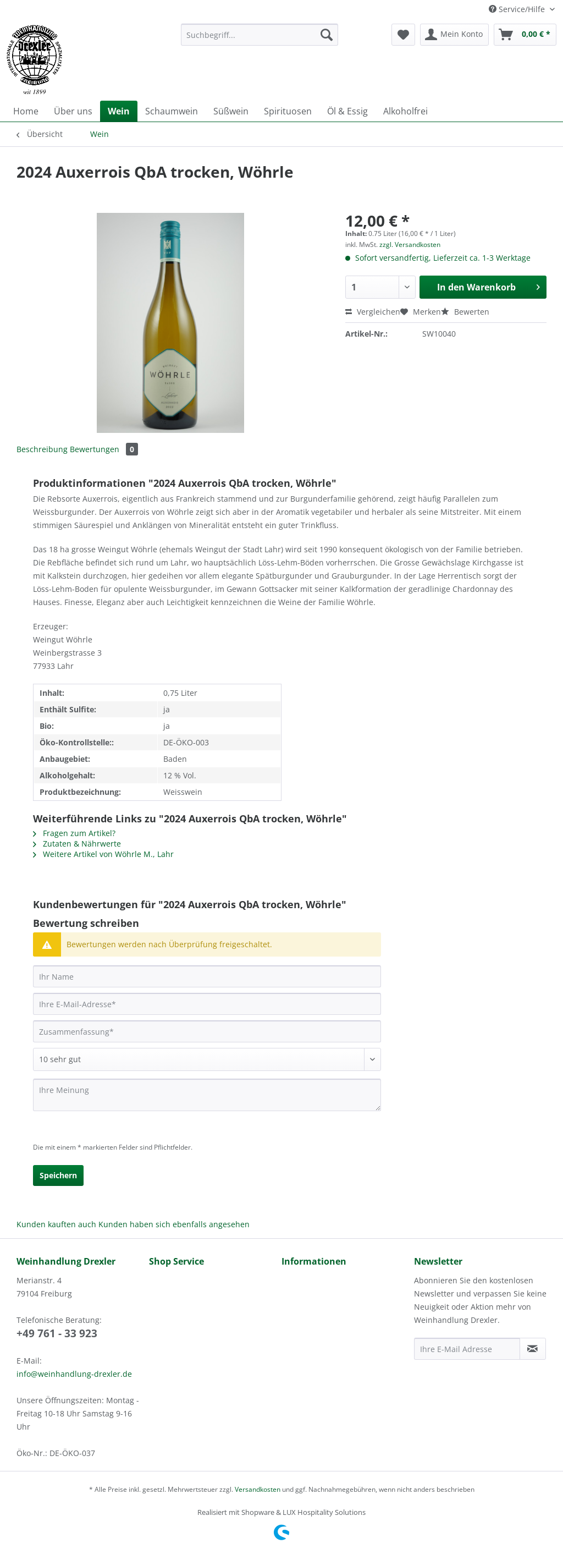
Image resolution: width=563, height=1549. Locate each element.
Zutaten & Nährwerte (77, 843)
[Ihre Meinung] (207, 1095)
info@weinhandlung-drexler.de (74, 1374)
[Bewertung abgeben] (207, 1059)
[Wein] (118, 111)
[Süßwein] (231, 111)
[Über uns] (73, 111)
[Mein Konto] (454, 35)
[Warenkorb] (525, 35)
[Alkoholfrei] (405, 111)
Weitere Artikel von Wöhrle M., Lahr (103, 854)
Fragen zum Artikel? (74, 833)
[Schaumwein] (171, 111)
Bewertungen (104, 449)
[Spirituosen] (287, 111)
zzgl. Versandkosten (409, 244)
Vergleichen (372, 311)
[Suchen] (326, 35)
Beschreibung (42, 449)
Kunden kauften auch (56, 1224)
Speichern (58, 1175)
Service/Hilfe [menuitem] (518, 9)
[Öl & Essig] (347, 111)
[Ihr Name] (207, 976)
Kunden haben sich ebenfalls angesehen (174, 1224)
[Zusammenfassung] (207, 1031)
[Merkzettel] (403, 35)
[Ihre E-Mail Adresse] (467, 1349)
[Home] (25, 111)
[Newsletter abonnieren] (533, 1349)
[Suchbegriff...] (260, 35)
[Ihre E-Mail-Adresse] (207, 1004)
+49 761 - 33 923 (56, 1333)
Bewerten (465, 311)
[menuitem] (260, 40)
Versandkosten (257, 1489)
